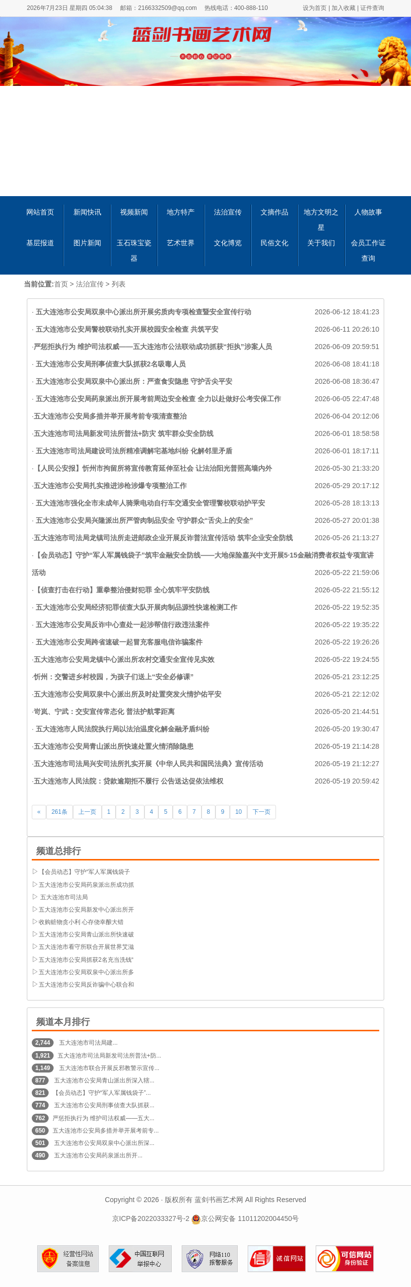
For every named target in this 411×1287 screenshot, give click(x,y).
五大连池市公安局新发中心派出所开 (86, 909)
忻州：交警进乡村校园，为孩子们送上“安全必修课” (114, 677)
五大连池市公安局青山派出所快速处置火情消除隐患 (114, 746)
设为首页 (315, 7)
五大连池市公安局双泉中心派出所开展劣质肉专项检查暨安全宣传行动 (142, 312)
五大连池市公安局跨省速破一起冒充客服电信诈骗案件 (118, 642)
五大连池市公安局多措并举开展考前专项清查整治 (110, 416)
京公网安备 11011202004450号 (245, 1218)
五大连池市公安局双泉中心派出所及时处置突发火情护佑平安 (127, 694)
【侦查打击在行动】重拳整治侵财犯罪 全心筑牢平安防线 (121, 590)
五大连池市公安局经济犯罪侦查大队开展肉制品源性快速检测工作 (135, 607)
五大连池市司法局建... (88, 1042)
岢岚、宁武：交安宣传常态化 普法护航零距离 (104, 711)
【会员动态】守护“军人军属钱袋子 (84, 871)
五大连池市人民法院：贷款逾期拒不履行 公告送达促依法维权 (128, 781)
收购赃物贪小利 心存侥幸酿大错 (81, 922)
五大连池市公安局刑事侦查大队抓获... (103, 1105)
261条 (60, 811)
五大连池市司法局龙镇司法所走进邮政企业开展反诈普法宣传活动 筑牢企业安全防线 (163, 538)
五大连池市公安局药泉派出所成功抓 (86, 884)
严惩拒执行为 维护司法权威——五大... (103, 1118)
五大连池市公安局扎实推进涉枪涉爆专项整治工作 (110, 486)
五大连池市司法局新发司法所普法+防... (109, 1055)
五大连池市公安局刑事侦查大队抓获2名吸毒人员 (110, 364)
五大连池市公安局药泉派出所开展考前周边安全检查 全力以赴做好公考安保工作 (157, 399)
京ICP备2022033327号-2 (151, 1218)
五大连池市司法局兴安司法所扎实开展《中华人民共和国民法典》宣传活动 (148, 764)
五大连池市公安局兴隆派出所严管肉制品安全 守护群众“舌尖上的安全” (143, 520)
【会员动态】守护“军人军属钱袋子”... (102, 1092)
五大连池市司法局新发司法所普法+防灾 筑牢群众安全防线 (123, 433)
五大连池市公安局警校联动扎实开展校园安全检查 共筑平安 (126, 329)
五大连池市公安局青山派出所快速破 (86, 934)
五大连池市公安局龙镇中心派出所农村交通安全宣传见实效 (124, 659)
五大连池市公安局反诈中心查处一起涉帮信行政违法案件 (121, 625)
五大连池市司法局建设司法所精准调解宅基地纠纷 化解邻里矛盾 (133, 451)
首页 (61, 284)
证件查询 (372, 7)
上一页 (87, 811)
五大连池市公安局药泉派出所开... (97, 1155)
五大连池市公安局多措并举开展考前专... (106, 1130)
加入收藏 (343, 7)
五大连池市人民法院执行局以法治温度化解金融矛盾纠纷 (121, 729)
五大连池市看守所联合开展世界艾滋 (86, 946)
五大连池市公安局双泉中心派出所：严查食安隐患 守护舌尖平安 (133, 381)
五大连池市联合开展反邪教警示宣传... (108, 1068)
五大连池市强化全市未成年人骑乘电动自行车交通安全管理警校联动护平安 (149, 503)
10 (238, 811)
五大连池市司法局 (63, 897)
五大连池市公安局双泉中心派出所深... (103, 1143)
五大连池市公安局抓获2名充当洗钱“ (86, 959)
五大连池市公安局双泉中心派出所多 (86, 972)
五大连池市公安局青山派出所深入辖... (103, 1080)
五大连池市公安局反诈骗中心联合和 (86, 984)
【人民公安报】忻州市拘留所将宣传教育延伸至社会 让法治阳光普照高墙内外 (153, 468)
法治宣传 (90, 284)
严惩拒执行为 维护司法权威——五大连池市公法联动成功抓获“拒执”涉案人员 (153, 347)
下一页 (262, 811)
